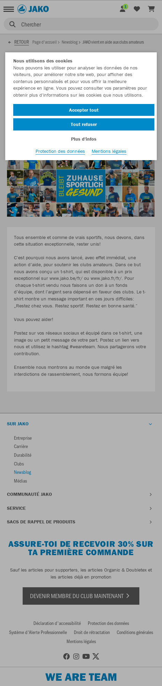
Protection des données (60, 151)
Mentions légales (109, 151)
